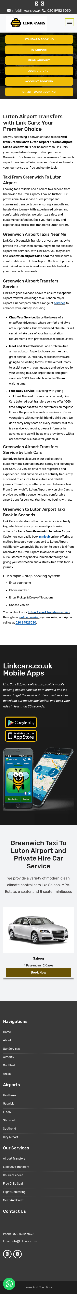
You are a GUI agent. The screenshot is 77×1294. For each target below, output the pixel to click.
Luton (7, 1112)
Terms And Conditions (39, 1287)
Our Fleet (9, 1065)
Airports (8, 1057)
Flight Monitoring (14, 1192)
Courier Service (13, 1175)
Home (7, 1032)
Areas (7, 1074)
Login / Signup (39, 70)
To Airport (39, 49)
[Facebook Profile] (36, 3)
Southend (9, 1128)
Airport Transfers (14, 1158)
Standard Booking (39, 39)
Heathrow (9, 1095)
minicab (44, 536)
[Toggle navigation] (69, 22)
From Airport (39, 60)
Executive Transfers (16, 1167)
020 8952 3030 (56, 11)
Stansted (9, 1120)
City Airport (10, 1137)
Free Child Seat (13, 1183)
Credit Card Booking (39, 91)
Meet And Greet (13, 1200)
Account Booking (39, 81)
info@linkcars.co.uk (23, 11)
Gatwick (8, 1103)
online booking (29, 617)
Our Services (11, 1049)
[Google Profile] (42, 3)
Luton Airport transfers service (49, 612)
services (59, 303)
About (7, 1040)
